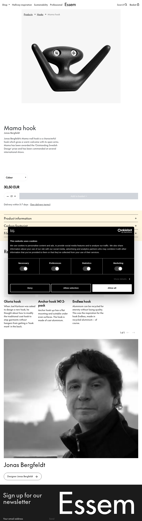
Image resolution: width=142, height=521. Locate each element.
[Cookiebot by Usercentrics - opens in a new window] (120, 231)
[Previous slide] (128, 332)
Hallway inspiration (22, 4)
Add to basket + (79, 196)
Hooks (40, 14)
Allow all (112, 288)
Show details (120, 279)
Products (28, 14)
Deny (30, 288)
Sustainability (41, 4)
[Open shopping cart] (135, 4)
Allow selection (71, 288)
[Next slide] (133, 332)
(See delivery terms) (40, 204)
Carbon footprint (70, 225)
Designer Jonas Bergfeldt (22, 476)
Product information (70, 218)
